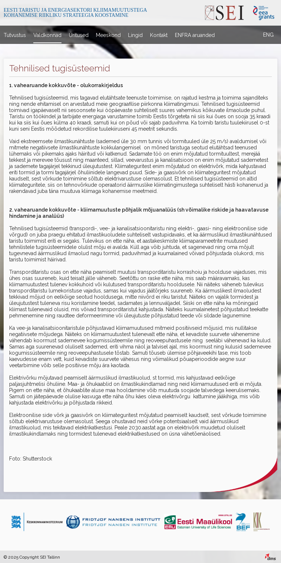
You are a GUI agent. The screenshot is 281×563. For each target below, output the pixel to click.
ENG (268, 35)
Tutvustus (15, 35)
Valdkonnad (47, 35)
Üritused (79, 35)
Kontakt (159, 35)
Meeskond (108, 35)
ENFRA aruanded (195, 35)
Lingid (135, 35)
